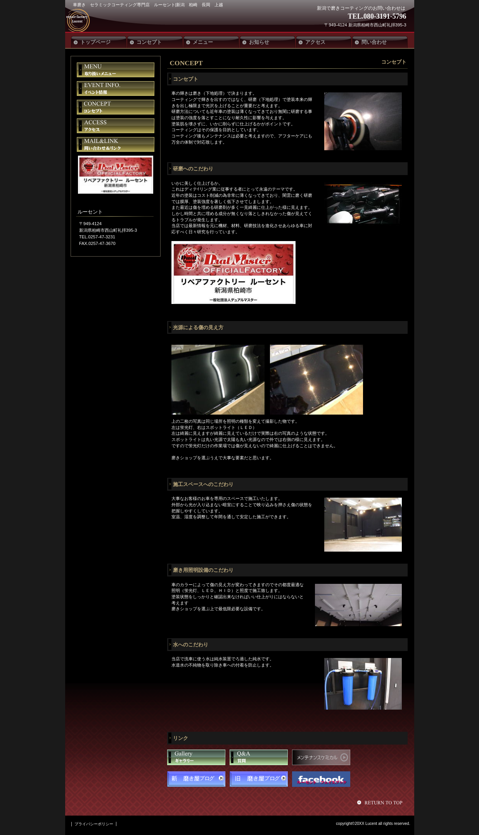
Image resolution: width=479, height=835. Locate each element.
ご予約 (115, 144)
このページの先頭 (381, 802)
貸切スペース (115, 107)
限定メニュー (115, 69)
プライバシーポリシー (93, 824)
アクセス (115, 125)
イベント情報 (115, 88)
